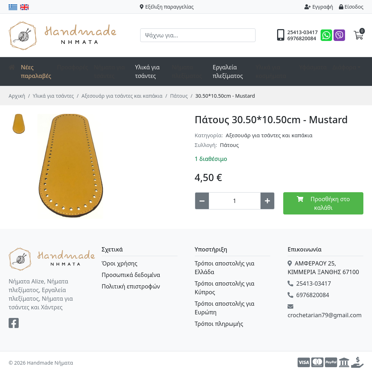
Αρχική (17, 95)
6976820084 (301, 38)
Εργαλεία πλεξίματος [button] (228, 71)
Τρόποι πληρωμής (219, 324)
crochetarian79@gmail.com (325, 311)
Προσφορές (72, 67)
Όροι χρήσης (119, 263)
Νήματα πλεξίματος (187, 71)
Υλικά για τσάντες (53, 95)
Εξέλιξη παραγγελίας (167, 6)
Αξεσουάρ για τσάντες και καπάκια (122, 95)
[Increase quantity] (267, 200)
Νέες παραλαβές (36, 71)
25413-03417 (302, 32)
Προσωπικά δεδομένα (131, 275)
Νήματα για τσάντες (109, 71)
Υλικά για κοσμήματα (271, 71)
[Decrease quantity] (202, 200)
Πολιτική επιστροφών (131, 286)
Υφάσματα (313, 67)
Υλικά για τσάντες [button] (147, 71)
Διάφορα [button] (344, 67)
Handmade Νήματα (64, 35)
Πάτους (179, 95)
